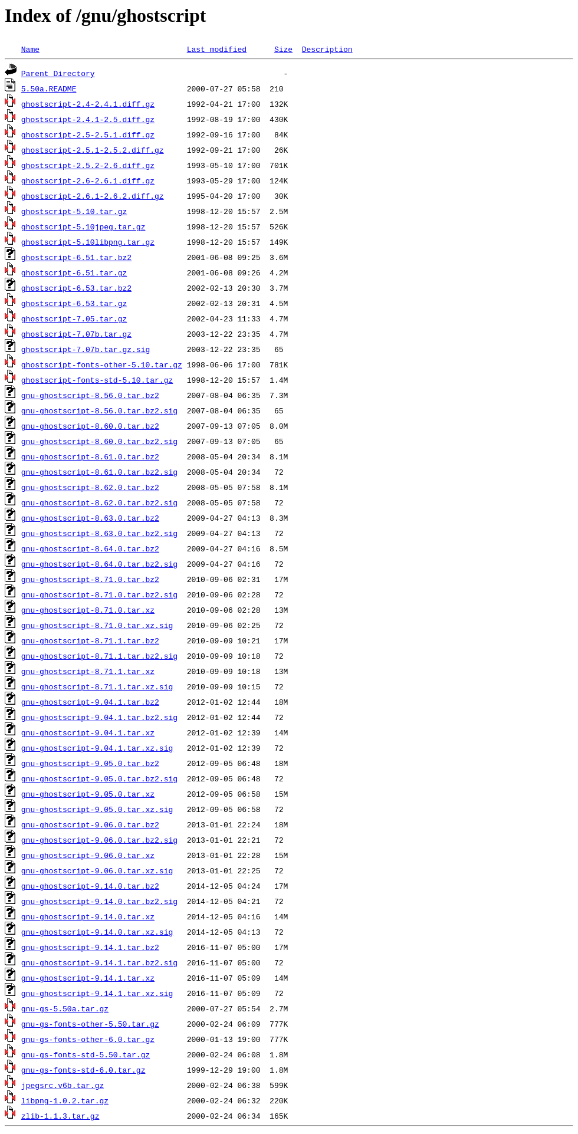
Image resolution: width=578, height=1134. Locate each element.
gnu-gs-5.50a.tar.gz (65, 1008)
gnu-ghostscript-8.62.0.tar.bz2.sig (99, 502)
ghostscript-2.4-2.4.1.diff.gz (88, 103)
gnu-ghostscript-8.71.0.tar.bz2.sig (99, 594)
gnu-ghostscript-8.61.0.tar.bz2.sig (99, 471)
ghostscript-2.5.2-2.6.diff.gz (88, 165)
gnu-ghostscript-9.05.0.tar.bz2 (90, 763)
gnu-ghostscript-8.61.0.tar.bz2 (90, 456)
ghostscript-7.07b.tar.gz (76, 333)
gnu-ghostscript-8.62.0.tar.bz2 (90, 487)
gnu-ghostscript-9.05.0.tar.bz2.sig (99, 778)
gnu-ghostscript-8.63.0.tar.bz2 (90, 517)
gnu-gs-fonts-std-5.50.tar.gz (85, 1054)
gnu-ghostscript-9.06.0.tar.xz (88, 855)
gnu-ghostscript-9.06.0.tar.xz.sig (97, 870)
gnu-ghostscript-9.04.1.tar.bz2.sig (99, 717)
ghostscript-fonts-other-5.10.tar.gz (101, 364)
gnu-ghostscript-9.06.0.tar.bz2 (90, 824)
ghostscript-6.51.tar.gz (74, 272)
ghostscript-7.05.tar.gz (74, 318)
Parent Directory (58, 73)
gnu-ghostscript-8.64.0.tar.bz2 (90, 548)
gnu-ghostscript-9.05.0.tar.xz (88, 793)
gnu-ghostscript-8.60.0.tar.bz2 (90, 425)
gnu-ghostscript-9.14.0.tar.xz (88, 916)
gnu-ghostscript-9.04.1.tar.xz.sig (97, 747)
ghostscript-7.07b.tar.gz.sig (85, 349)
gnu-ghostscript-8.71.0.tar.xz (88, 609)
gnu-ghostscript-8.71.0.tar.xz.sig (97, 625)
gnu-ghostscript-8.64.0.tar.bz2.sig (99, 563)
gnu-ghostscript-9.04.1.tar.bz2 (90, 701)
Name (30, 49)
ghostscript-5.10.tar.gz (74, 211)
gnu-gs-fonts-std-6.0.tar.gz (83, 1069)
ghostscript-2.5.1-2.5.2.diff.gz (92, 149)
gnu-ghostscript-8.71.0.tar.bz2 (90, 579)
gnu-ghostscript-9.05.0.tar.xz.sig (97, 809)
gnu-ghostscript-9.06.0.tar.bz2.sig (99, 839)
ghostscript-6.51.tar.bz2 (76, 257)
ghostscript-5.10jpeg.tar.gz (83, 226)
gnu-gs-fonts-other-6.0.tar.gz (88, 1039)
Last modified (217, 49)
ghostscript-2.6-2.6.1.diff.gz (88, 180)
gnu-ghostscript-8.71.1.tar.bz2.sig (99, 655)
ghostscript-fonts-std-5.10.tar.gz (97, 379)
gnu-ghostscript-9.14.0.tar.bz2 (90, 885)
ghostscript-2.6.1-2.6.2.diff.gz (92, 195)
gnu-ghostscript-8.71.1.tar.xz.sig (97, 686)
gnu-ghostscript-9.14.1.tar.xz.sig (97, 993)
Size (283, 49)
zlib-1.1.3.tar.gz (60, 1115)
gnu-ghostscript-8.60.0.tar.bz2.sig (99, 441)
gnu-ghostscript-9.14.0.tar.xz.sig (97, 931)
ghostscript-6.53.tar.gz (74, 303)
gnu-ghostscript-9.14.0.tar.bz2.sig (99, 901)
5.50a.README (49, 88)
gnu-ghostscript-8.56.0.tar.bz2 (90, 395)
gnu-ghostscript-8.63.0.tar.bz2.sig (99, 533)
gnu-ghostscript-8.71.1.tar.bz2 (90, 640)
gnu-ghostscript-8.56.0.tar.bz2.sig (99, 410)
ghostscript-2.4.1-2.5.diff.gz (88, 119)
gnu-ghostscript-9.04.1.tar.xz (88, 732)
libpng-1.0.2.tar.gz (65, 1100)
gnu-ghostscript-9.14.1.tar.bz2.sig (99, 962)
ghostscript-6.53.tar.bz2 (76, 287)
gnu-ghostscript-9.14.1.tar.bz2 (90, 947)
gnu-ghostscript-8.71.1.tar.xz (88, 671)
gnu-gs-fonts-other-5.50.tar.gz (90, 1023)
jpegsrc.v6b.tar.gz (62, 1085)
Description (327, 49)
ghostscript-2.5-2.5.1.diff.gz (88, 134)
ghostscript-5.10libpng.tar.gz (88, 241)
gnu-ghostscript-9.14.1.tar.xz (88, 977)
